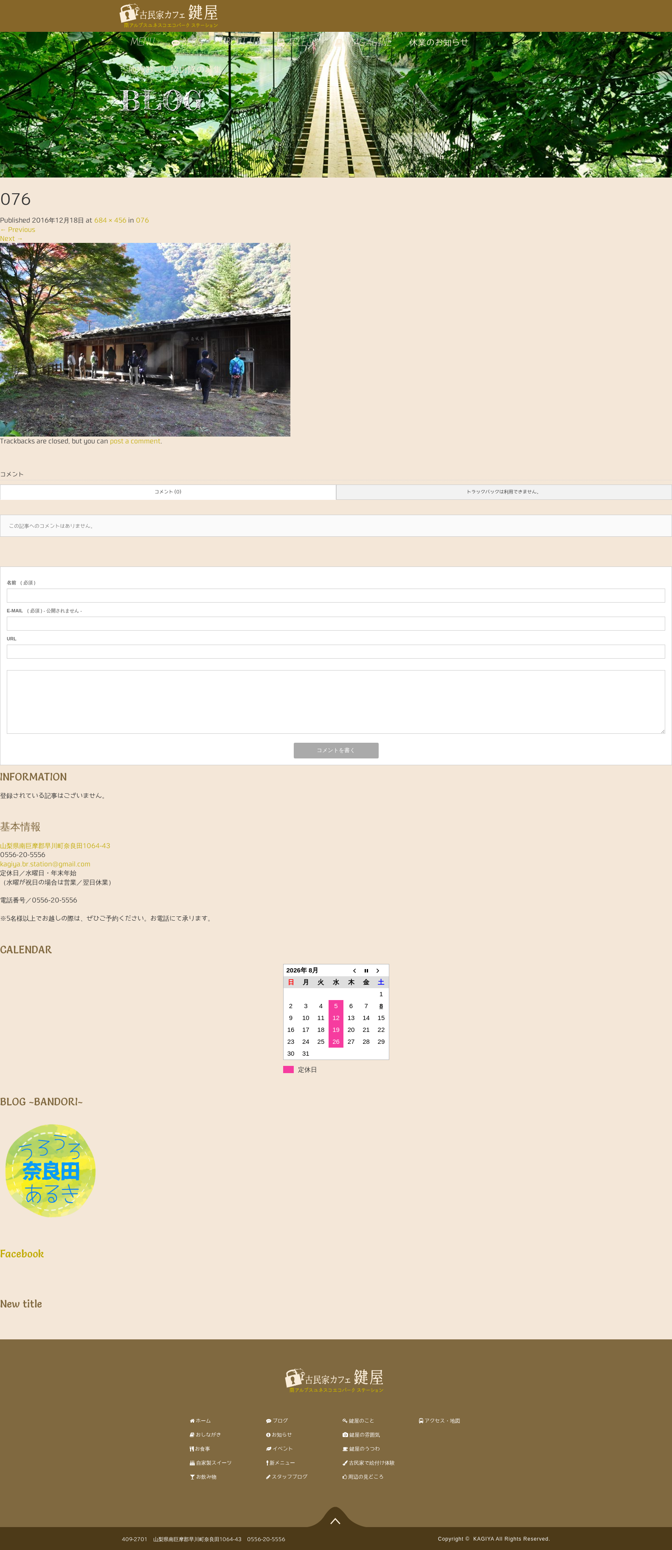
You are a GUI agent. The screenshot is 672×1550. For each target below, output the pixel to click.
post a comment (135, 441)
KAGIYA (483, 1539)
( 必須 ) (21, 582)
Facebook (22, 1254)
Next (11, 238)
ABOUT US (240, 42)
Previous (17, 229)
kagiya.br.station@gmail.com (45, 864)
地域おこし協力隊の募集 (175, 70)
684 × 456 (110, 220)
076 (142, 220)
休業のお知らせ (439, 42)
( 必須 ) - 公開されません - (44, 610)
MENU (141, 42)
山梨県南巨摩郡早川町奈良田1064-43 (55, 846)
